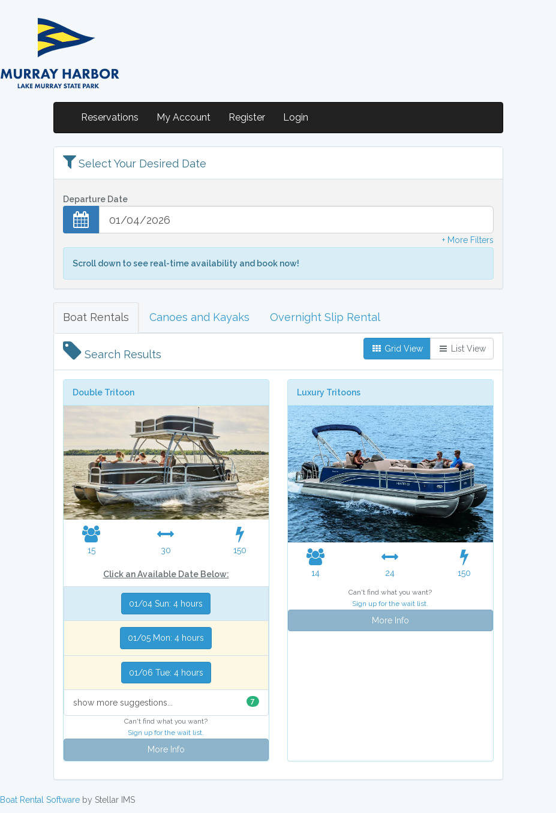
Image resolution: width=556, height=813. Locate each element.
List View (462, 348)
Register (247, 117)
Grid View (397, 348)
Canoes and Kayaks (199, 317)
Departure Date (95, 199)
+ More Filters (468, 240)
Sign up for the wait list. (166, 732)
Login (295, 117)
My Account (184, 117)
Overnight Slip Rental (325, 317)
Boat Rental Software (40, 800)
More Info (166, 749)
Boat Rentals (96, 317)
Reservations (110, 117)
